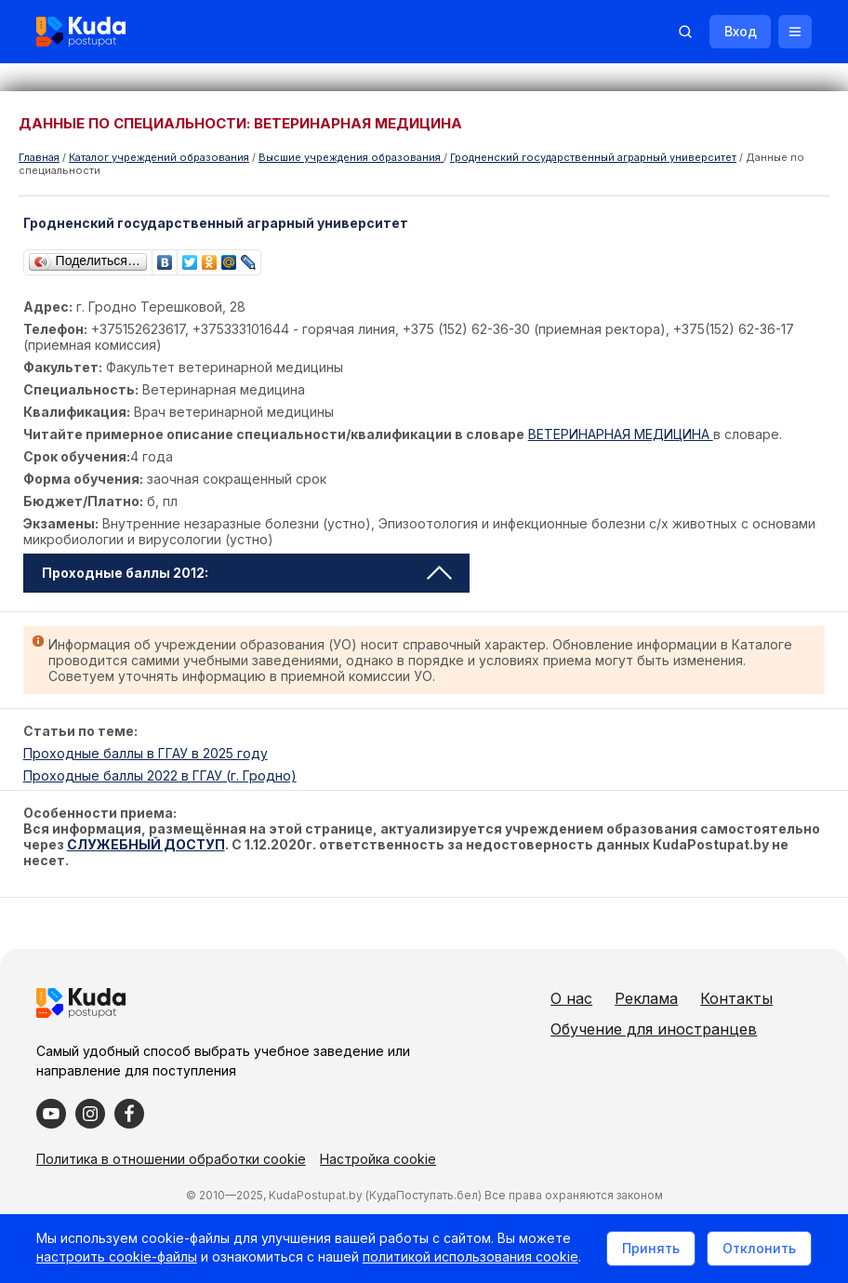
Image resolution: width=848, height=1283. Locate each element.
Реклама (688, 998)
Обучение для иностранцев (695, 1059)
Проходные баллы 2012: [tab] (247, 573)
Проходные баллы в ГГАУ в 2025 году (145, 753)
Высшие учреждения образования (351, 157)
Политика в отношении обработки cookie (172, 1188)
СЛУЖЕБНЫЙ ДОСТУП (146, 844)
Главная (39, 157)
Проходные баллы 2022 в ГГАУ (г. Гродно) (160, 775)
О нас (613, 998)
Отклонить (758, 1249)
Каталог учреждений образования (159, 157)
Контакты (628, 1029)
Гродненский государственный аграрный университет (593, 157)
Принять (650, 1249)
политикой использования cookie (471, 1258)
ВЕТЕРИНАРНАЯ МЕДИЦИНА (620, 434)
